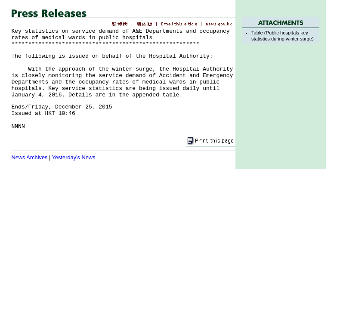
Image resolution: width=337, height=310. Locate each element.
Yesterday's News (74, 157)
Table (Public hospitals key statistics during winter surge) (282, 35)
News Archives (30, 157)
